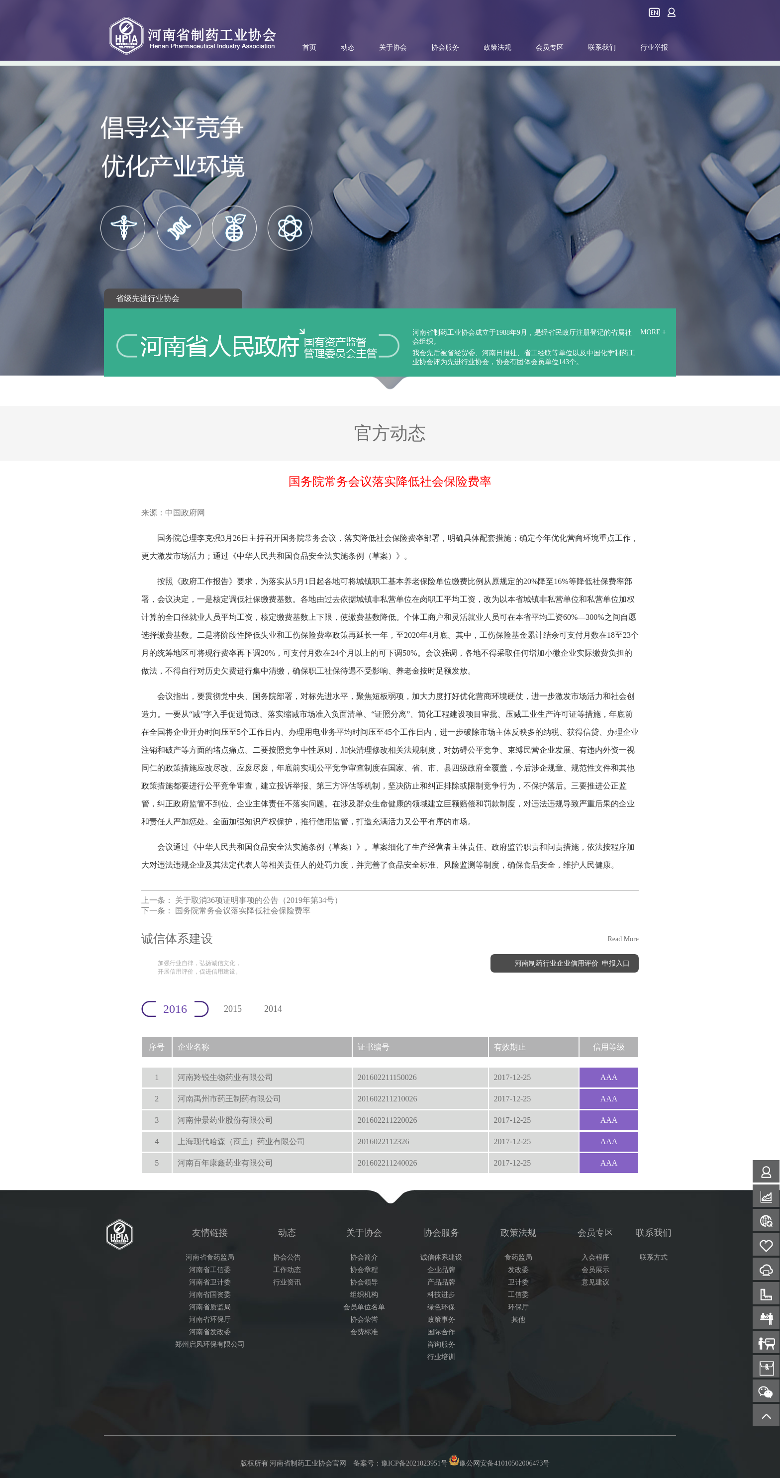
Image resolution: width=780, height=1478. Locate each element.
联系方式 (654, 1257)
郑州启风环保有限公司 (210, 1344)
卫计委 (518, 1282)
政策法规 (497, 47)
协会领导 (364, 1282)
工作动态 (287, 1270)
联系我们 (602, 47)
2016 (175, 1008)
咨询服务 (441, 1344)
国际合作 (441, 1332)
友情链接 (210, 1233)
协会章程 (364, 1270)
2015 (233, 1009)
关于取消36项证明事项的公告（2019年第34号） (258, 900)
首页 (309, 47)
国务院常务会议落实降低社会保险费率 (242, 910)
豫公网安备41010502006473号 (499, 1463)
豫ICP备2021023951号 (414, 1463)
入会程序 (595, 1257)
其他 (518, 1319)
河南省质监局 (210, 1307)
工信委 (518, 1294)
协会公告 (287, 1257)
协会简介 (364, 1257)
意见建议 (595, 1282)
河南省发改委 (210, 1332)
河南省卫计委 (210, 1282)
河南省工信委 (210, 1270)
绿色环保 (441, 1307)
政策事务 (441, 1319)
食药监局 (518, 1257)
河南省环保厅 (210, 1319)
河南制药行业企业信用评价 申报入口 (572, 963)
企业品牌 (441, 1270)
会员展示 (595, 1270)
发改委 (518, 1270)
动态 (348, 47)
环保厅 (518, 1307)
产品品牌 (441, 1282)
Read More (623, 939)
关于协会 (393, 47)
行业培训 (441, 1357)
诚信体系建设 (441, 1257)
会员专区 (550, 47)
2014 (273, 1009)
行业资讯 (287, 1282)
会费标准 (364, 1332)
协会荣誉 (364, 1319)
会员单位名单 (364, 1307)
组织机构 (364, 1294)
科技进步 (441, 1294)
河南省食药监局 (210, 1257)
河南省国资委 (210, 1294)
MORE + (653, 332)
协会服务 (445, 47)
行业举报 (654, 47)
